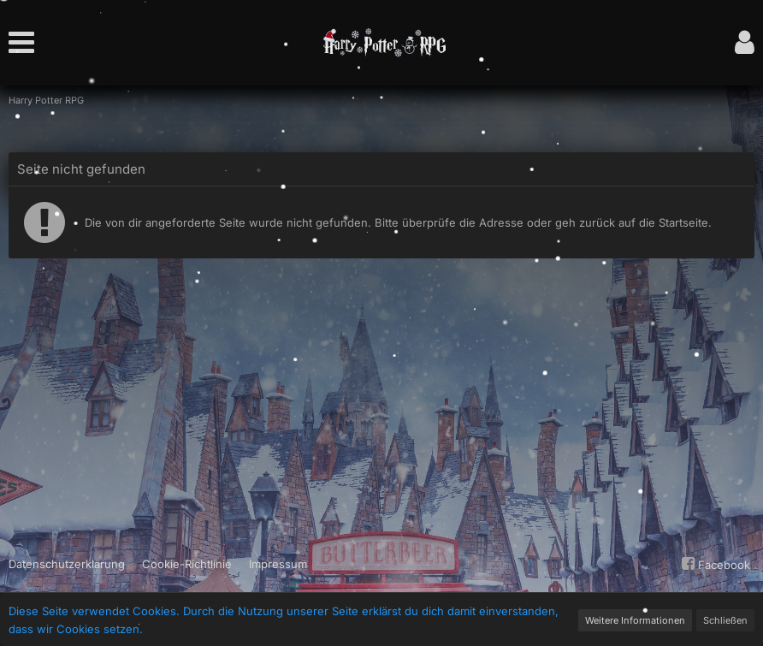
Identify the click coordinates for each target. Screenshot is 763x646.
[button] (26, 42)
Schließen (725, 620)
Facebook (713, 564)
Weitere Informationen (635, 620)
